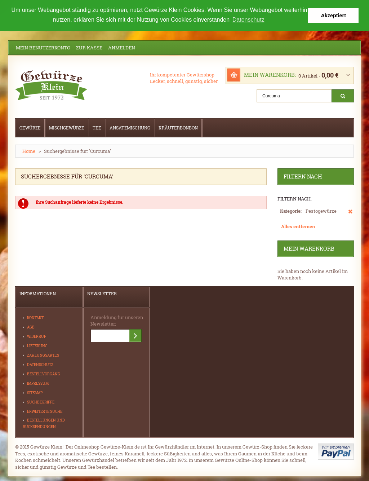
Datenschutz (40, 364)
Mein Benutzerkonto (43, 47)
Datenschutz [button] (248, 20)
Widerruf (36, 336)
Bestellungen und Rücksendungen (44, 423)
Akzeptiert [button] (333, 15)
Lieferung (37, 345)
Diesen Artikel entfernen (350, 214)
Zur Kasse (89, 47)
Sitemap (35, 392)
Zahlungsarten (43, 355)
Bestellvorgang (43, 373)
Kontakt (35, 317)
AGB (31, 327)
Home (28, 150)
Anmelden (121, 47)
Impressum (38, 383)
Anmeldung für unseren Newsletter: (116, 320)
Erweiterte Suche (44, 411)
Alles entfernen (298, 226)
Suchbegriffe (40, 402)
